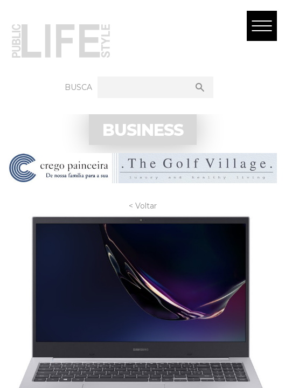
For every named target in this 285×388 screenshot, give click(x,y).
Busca (78, 87)
